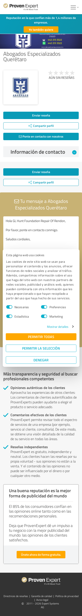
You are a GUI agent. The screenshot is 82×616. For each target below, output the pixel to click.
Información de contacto (43, 151)
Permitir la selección (41, 348)
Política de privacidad (67, 596)
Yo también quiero (41, 29)
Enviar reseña (41, 115)
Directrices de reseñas (15, 596)
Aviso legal (42, 600)
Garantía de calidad (41, 596)
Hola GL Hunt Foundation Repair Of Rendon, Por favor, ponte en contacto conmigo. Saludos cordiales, (41, 240)
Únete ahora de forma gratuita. (41, 554)
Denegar (41, 359)
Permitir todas (41, 336)
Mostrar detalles (58, 327)
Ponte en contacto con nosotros (41, 136)
